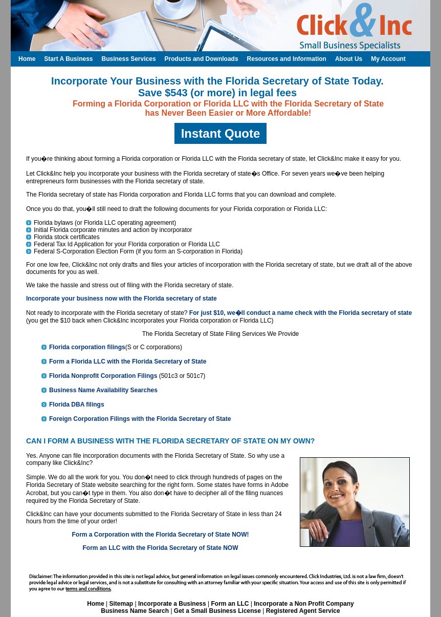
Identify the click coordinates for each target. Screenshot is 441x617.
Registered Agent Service (303, 610)
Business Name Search (135, 610)
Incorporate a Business (172, 603)
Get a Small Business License (217, 610)
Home (95, 603)
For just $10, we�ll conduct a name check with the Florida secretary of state (300, 312)
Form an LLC (230, 603)
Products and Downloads (201, 58)
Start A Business (68, 58)
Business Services (128, 58)
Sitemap (121, 603)
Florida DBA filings (76, 404)
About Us (348, 58)
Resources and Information (286, 58)
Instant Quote (220, 133)
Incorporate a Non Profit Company (304, 603)
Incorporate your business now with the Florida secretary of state (121, 298)
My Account (388, 58)
